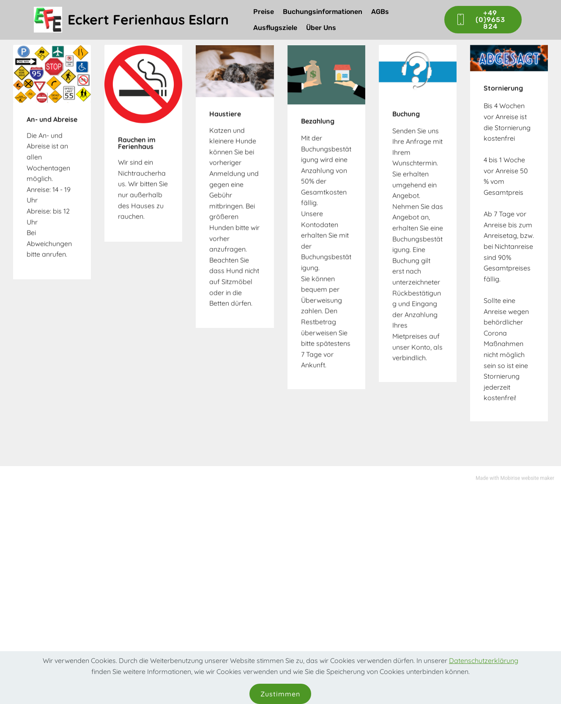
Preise (263, 12)
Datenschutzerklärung (483, 670)
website (530, 480)
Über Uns (321, 28)
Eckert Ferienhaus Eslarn (148, 20)
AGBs (380, 12)
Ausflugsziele (275, 28)
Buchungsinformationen (322, 12)
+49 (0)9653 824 (480, 19)
